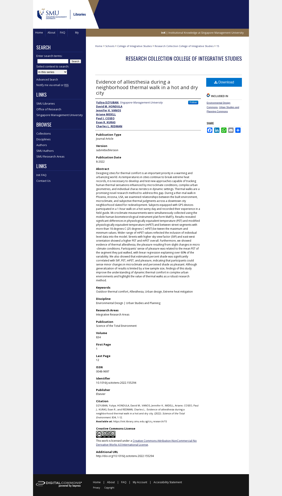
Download (224, 82)
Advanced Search (47, 79)
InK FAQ (41, 175)
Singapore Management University (59, 115)
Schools (109, 46)
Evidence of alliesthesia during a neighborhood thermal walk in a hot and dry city (147, 87)
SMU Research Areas (50, 156)
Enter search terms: (49, 56)
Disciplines (43, 139)
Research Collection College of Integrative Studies (184, 46)
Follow (193, 102)
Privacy (96, 487)
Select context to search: (52, 66)
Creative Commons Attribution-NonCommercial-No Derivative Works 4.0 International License (146, 443)
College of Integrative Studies (134, 46)
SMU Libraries (45, 103)
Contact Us (43, 181)
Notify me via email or (52, 85)
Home (98, 46)
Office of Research (48, 109)
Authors (41, 145)
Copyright (109, 487)
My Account (140, 482)
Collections (43, 133)
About (111, 482)
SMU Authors (45, 151)
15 (217, 46)
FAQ (123, 482)
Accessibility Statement (168, 482)
